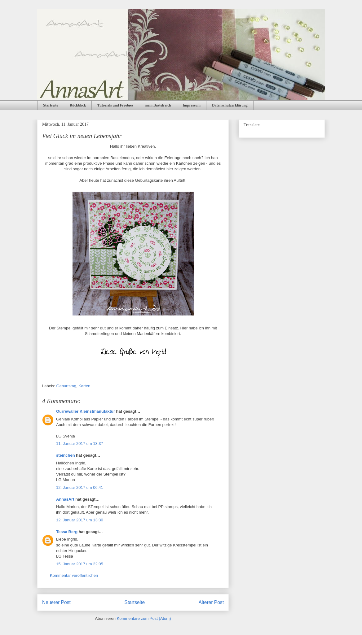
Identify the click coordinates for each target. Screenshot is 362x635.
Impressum (192, 105)
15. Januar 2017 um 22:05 (79, 564)
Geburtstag (66, 386)
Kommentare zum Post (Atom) (144, 618)
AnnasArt (65, 499)
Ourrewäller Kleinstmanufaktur (85, 411)
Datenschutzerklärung (230, 105)
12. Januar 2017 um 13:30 (79, 520)
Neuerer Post (56, 602)
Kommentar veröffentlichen (74, 575)
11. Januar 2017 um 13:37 (79, 443)
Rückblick (78, 105)
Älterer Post (211, 602)
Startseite (50, 105)
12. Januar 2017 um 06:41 (79, 487)
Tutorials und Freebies (115, 105)
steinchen (65, 455)
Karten (84, 386)
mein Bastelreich (158, 105)
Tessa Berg (66, 531)
